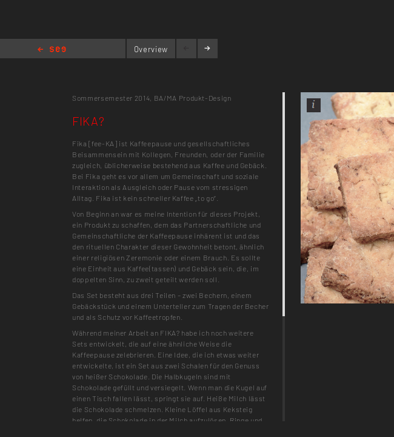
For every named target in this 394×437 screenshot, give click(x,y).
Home (52, 50)
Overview (151, 49)
